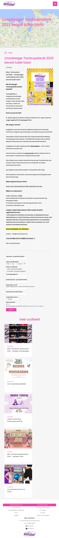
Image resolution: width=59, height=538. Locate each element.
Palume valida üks (11, 267)
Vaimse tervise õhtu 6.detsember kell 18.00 (14, 420)
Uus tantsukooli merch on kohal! (16, 490)
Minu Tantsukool (29, 533)
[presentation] (25, 263)
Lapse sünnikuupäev (12, 262)
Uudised (16, 515)
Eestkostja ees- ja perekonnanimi (16, 280)
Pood (16, 513)
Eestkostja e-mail (11, 285)
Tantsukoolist (16, 507)
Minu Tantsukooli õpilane (14, 269)
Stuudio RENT (42, 505)
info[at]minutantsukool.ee (32, 521)
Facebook (30, 528)
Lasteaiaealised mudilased (16, 510)
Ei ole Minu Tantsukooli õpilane (16, 271)
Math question (11, 302)
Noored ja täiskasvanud (43, 507)
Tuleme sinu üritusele (42, 515)
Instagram (29, 526)
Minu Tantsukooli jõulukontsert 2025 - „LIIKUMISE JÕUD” (17, 455)
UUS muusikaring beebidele (16, 384)
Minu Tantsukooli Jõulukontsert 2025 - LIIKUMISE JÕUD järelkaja (18, 350)
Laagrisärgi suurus (12, 297)
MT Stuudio (42, 510)
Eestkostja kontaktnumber (14, 292)
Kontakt (42, 513)
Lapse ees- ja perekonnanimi (15, 256)
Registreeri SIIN (16, 505)
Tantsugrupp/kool (12, 274)
